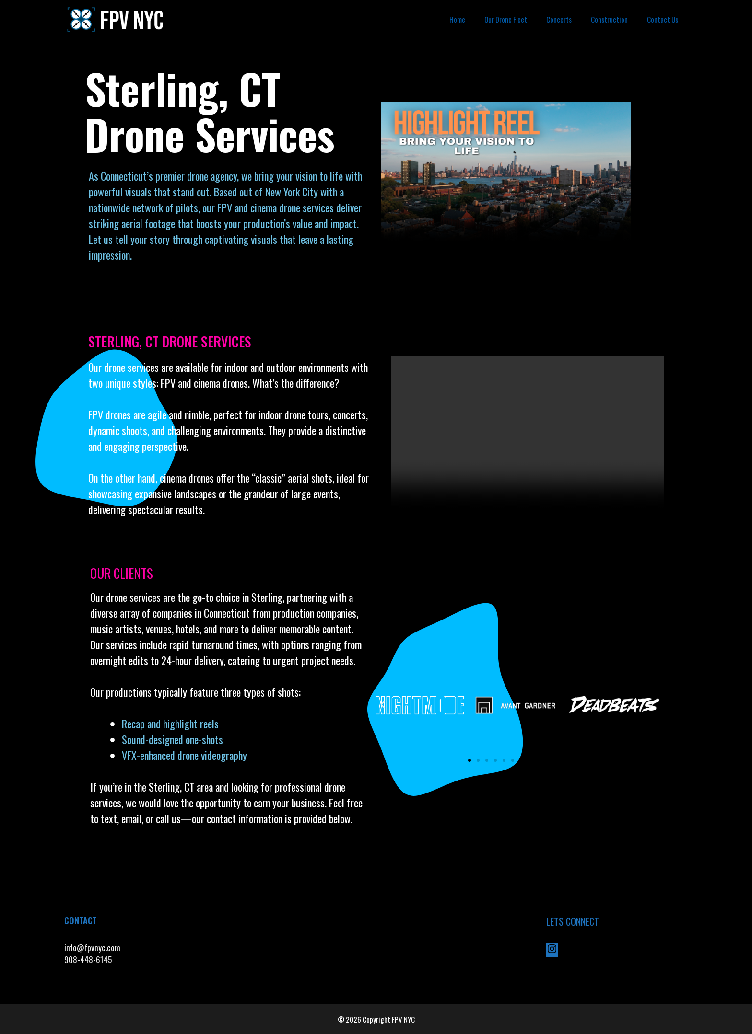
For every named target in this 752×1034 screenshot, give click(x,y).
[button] (383, 705)
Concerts (559, 19)
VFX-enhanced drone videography (185, 755)
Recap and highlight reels (170, 723)
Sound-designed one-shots (172, 739)
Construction (609, 19)
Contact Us (662, 19)
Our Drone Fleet (505, 19)
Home (457, 19)
